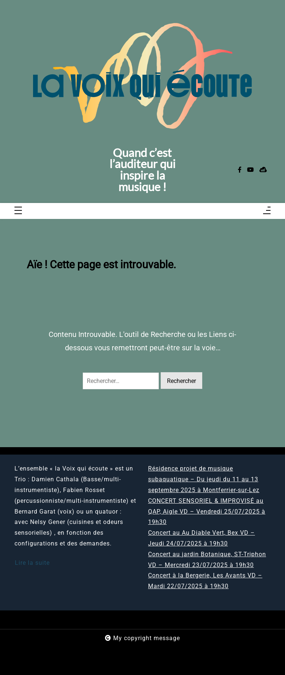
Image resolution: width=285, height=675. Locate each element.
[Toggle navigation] (18, 211)
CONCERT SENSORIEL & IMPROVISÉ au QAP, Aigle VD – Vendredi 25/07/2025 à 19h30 (206, 511)
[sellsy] (263, 170)
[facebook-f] (240, 170)
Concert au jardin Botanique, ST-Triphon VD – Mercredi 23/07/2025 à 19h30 (207, 559)
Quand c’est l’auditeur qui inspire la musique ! (142, 170)
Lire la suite (32, 562)
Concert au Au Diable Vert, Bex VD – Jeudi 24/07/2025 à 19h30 (201, 538)
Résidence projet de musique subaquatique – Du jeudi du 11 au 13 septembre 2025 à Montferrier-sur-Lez (203, 479)
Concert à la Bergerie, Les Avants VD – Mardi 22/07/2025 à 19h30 (205, 581)
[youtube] (250, 170)
